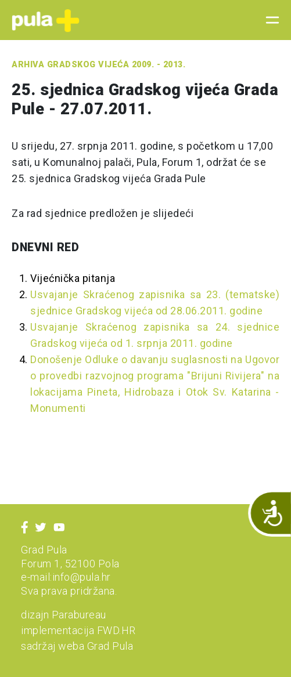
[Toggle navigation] (268, 20)
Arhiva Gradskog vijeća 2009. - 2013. (98, 65)
